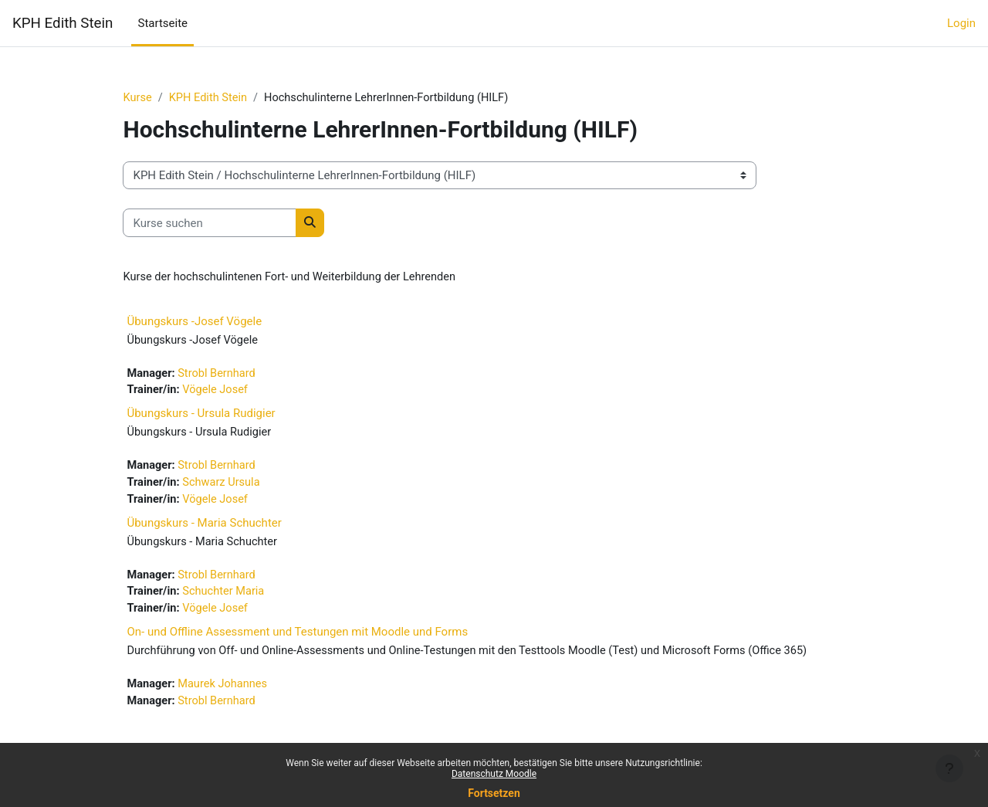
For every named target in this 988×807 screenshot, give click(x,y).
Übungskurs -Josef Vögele (217, 322)
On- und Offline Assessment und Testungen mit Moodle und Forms (320, 639)
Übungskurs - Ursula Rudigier (224, 416)
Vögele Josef (240, 392)
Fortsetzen (494, 793)
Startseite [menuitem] (162, 23)
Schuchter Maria (249, 598)
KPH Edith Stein (62, 23)
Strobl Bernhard (242, 375)
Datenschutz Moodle (494, 773)
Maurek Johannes (248, 709)
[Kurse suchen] (233, 223)
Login (961, 23)
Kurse (160, 98)
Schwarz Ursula (246, 486)
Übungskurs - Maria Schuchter (227, 527)
